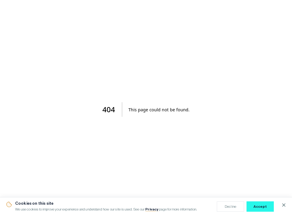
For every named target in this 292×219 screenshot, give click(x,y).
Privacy (151, 209)
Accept (260, 206)
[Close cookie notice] (283, 205)
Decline (230, 206)
